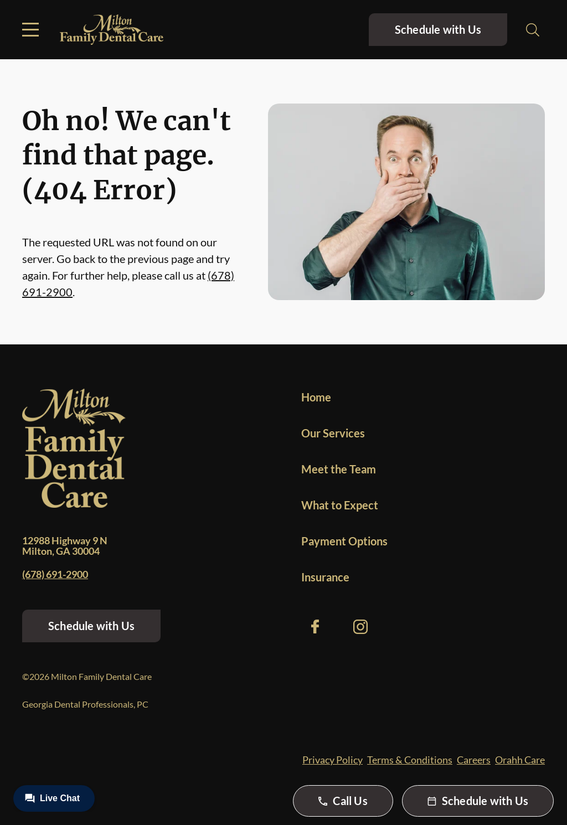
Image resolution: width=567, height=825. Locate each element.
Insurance (325, 577)
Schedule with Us (438, 29)
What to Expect (339, 505)
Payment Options (344, 541)
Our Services (333, 433)
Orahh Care (520, 760)
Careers (474, 760)
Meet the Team (338, 469)
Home (316, 397)
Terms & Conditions (409, 760)
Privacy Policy (332, 760)
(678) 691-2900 (55, 574)
